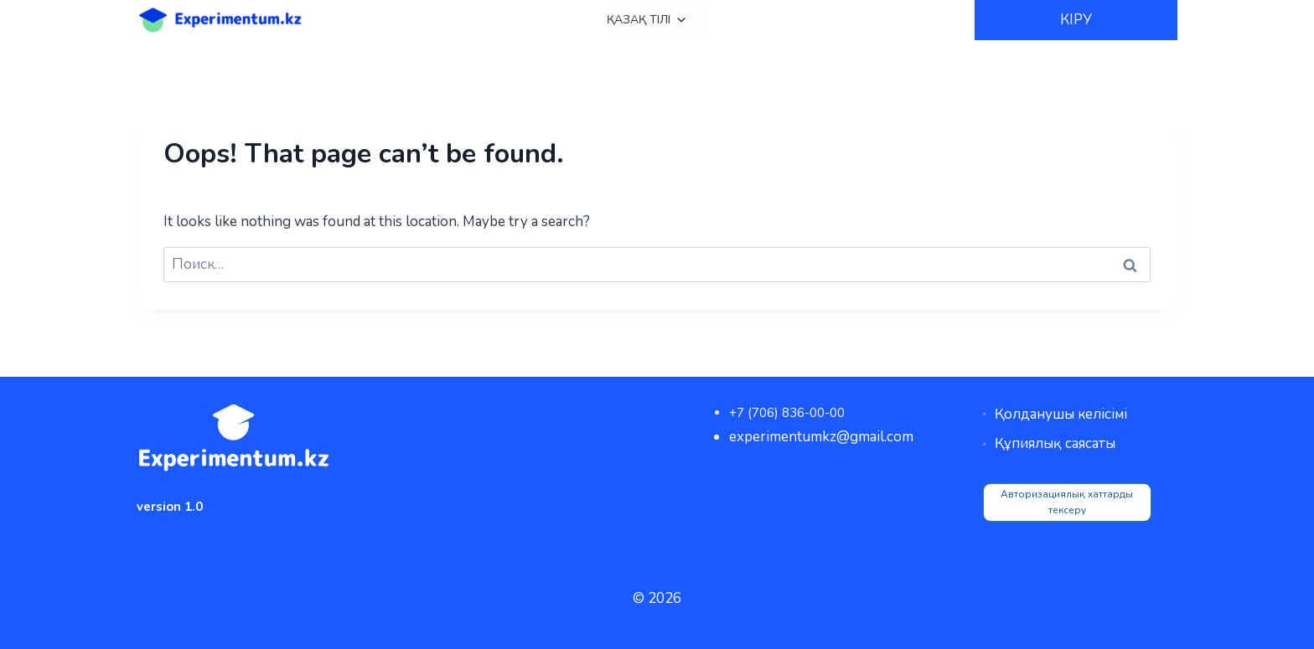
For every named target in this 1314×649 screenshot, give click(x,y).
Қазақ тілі (647, 20)
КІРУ (1076, 19)
